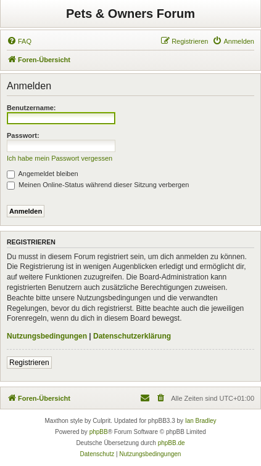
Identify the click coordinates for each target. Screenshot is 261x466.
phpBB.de (171, 443)
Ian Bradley (201, 420)
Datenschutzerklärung (132, 336)
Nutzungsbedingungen (47, 336)
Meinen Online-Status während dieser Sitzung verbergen (98, 184)
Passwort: (23, 135)
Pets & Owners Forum (130, 13)
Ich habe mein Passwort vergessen (59, 158)
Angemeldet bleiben (42, 173)
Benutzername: (31, 107)
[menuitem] (19, 41)
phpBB (98, 431)
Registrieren (29, 362)
